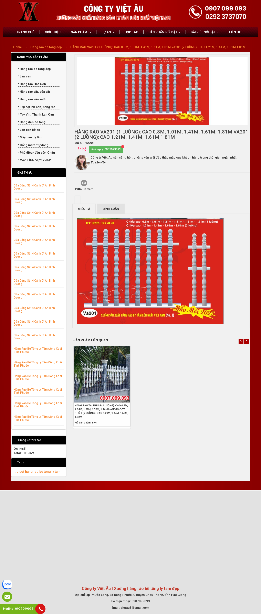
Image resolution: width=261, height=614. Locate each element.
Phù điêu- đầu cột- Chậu (36, 152)
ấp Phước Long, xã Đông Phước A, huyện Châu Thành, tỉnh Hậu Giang (136, 595)
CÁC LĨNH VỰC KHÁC (34, 160)
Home (17, 47)
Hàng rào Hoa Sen (32, 84)
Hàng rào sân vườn (32, 99)
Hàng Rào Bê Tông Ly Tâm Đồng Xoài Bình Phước (38, 350)
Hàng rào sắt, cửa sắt (34, 92)
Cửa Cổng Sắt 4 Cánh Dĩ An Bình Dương (34, 187)
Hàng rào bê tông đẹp (46, 47)
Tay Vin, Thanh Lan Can (36, 114)
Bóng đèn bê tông (31, 122)
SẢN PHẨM (79, 32)
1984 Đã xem (83, 185)
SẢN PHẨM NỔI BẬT (163, 32)
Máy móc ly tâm (30, 137)
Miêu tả (84, 209)
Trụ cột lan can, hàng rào (36, 107)
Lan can (24, 76)
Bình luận (111, 209)
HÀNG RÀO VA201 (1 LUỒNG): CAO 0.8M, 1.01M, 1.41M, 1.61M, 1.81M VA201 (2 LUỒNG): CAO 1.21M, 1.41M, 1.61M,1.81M (158, 47)
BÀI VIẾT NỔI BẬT (203, 32)
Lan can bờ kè (29, 130)
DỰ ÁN (106, 32)
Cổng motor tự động (33, 145)
